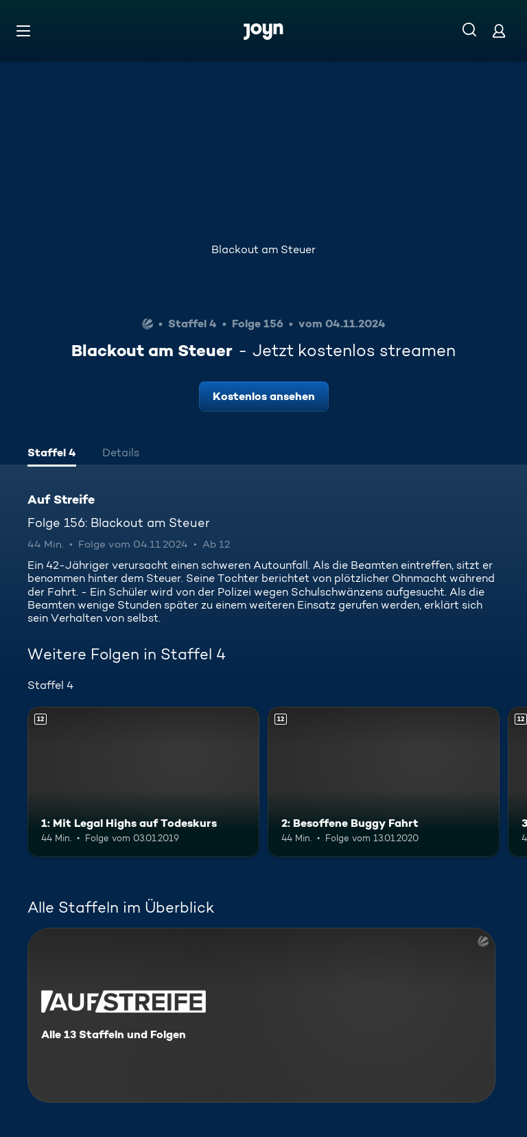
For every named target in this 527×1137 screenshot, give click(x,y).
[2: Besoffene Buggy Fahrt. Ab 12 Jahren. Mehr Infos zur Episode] (384, 782)
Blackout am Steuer (263, 249)
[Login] (498, 31)
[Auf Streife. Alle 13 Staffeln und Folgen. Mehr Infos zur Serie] (261, 1015)
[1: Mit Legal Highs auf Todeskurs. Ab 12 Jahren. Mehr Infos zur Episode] (143, 782)
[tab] (52, 454)
